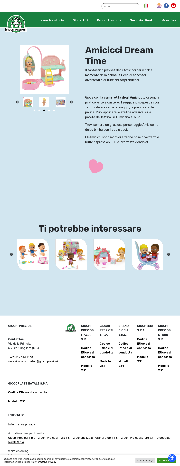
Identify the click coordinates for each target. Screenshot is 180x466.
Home (28, 20)
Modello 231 (16, 401)
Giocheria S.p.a (83, 438)
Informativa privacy (21, 424)
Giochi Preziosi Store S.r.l (137, 438)
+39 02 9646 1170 (20, 357)
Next (71, 102)
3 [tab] (44, 110)
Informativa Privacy (45, 461)
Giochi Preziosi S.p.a (21, 438)
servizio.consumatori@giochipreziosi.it (34, 361)
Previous (17, 102)
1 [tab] (34, 110)
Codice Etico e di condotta (88, 352)
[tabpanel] (28, 102)
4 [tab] (49, 110)
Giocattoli (80, 20)
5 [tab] (54, 110)
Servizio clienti (141, 20)
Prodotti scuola (109, 20)
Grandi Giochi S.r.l (106, 438)
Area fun (169, 20)
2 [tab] (39, 110)
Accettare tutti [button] (166, 460)
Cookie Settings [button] (145, 460)
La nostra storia (51, 20)
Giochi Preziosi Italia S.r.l (54, 438)
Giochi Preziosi (16, 24)
